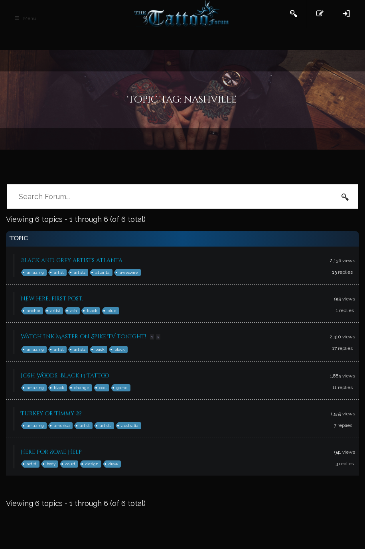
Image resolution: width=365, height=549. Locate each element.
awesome (129, 272)
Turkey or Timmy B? (51, 413)
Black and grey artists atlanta (71, 260)
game (122, 387)
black (92, 310)
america (62, 425)
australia (129, 425)
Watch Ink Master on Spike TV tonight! (83, 336)
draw (113, 464)
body (51, 464)
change (81, 387)
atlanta (102, 272)
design (92, 464)
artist (59, 272)
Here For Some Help (51, 452)
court (70, 464)
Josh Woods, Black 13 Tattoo (65, 375)
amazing (35, 272)
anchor (33, 310)
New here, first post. (52, 298)
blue (111, 310)
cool (103, 387)
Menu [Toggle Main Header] (25, 18)
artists (79, 272)
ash (73, 310)
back (100, 349)
